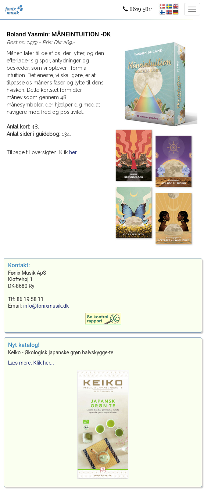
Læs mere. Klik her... (31, 363)
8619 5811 (138, 9)
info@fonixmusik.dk (46, 306)
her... (74, 152)
